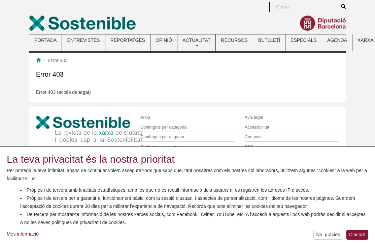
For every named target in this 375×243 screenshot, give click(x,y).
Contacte (253, 137)
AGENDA (337, 40)
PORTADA (45, 40)
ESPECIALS (304, 40)
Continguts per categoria (163, 127)
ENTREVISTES (83, 40)
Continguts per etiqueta (162, 137)
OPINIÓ (164, 40)
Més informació (23, 234)
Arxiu (145, 117)
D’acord (357, 235)
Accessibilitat (257, 127)
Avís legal (254, 117)
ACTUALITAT (196, 41)
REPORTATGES (127, 40)
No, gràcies (328, 235)
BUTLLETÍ (269, 40)
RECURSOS (234, 40)
